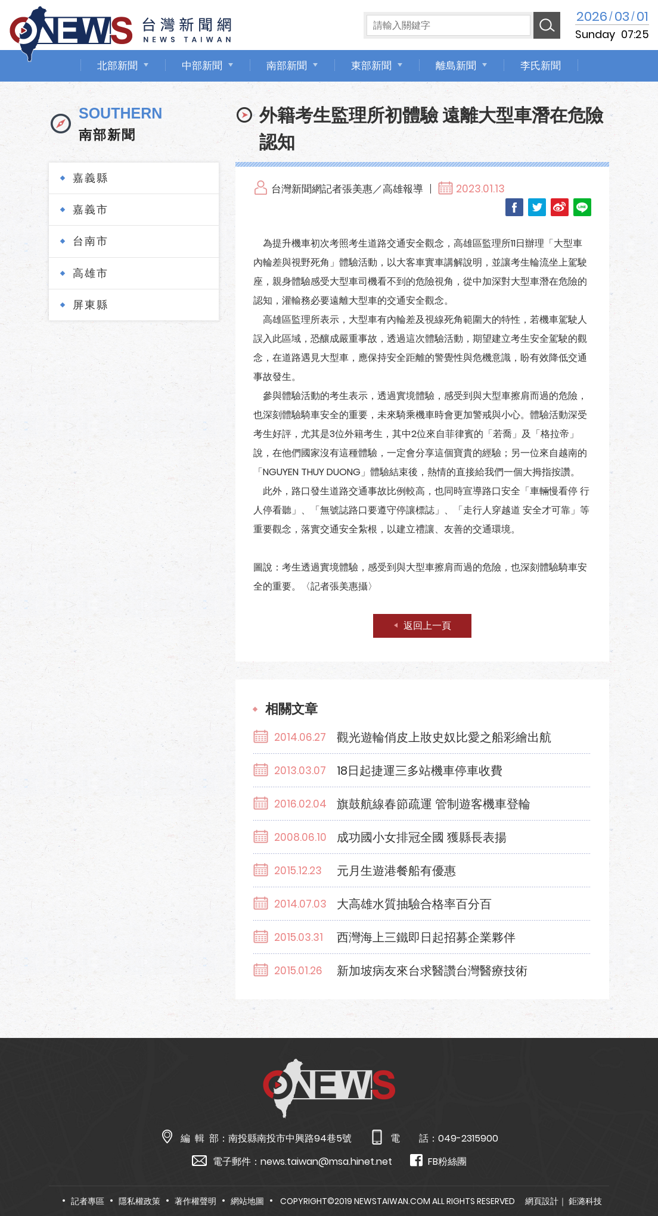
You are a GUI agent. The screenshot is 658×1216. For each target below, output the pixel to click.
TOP (630, 1172)
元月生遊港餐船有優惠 (396, 870)
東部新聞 (371, 65)
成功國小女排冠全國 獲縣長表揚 (422, 837)
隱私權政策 (139, 1201)
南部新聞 (286, 65)
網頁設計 (541, 1201)
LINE (582, 207)
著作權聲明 (195, 1201)
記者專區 (87, 1201)
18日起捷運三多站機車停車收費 (419, 770)
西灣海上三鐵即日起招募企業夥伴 (426, 937)
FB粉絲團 (438, 1160)
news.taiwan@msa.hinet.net (326, 1161)
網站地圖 (247, 1201)
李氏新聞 (540, 65)
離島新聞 (456, 65)
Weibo (560, 207)
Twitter (537, 207)
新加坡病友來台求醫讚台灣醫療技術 (432, 970)
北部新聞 (117, 65)
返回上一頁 (427, 625)
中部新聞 (202, 65)
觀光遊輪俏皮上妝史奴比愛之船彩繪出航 (444, 737)
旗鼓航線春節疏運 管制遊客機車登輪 (433, 804)
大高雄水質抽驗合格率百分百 (414, 904)
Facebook (514, 207)
